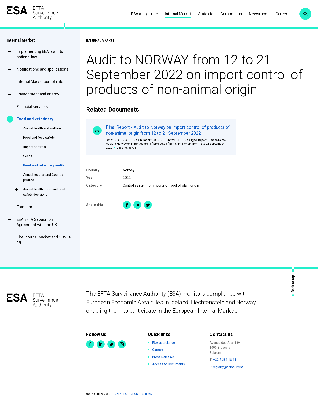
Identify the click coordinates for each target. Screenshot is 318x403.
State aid (205, 13)
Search (305, 14)
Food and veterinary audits (44, 165)
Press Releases (163, 357)
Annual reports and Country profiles (43, 177)
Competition (231, 13)
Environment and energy (38, 94)
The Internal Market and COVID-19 (44, 240)
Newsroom (259, 13)
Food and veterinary (35, 119)
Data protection (126, 393)
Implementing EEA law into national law (40, 54)
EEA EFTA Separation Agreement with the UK (37, 222)
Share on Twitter (148, 205)
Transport (25, 206)
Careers (283, 13)
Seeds (27, 156)
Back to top (293, 283)
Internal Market (178, 13)
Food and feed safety (39, 138)
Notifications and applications (42, 69)
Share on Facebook (127, 205)
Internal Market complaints (40, 81)
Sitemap (147, 393)
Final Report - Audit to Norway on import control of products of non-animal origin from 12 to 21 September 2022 (168, 137)
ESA (32, 13)
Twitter (111, 344)
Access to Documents (168, 364)
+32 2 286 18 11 (224, 360)
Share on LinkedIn (137, 205)
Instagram (122, 344)
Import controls (34, 147)
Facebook (90, 344)
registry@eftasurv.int (228, 367)
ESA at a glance (144, 13)
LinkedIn (101, 344)
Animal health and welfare (42, 128)
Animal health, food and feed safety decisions (44, 192)
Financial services (32, 106)
